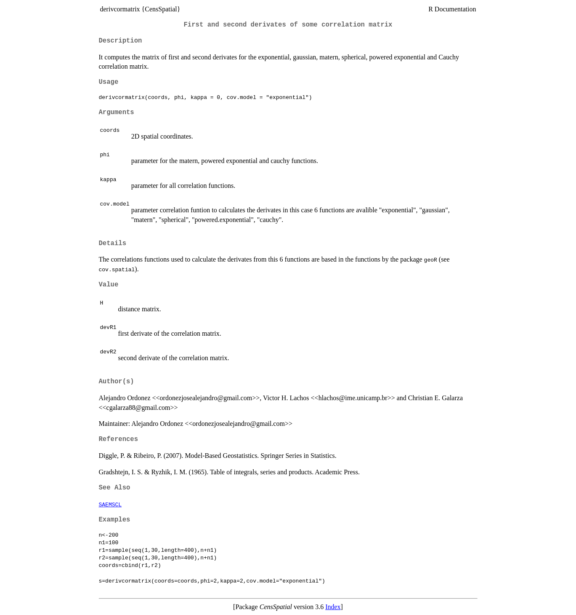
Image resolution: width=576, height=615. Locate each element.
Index (332, 606)
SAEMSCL (110, 504)
